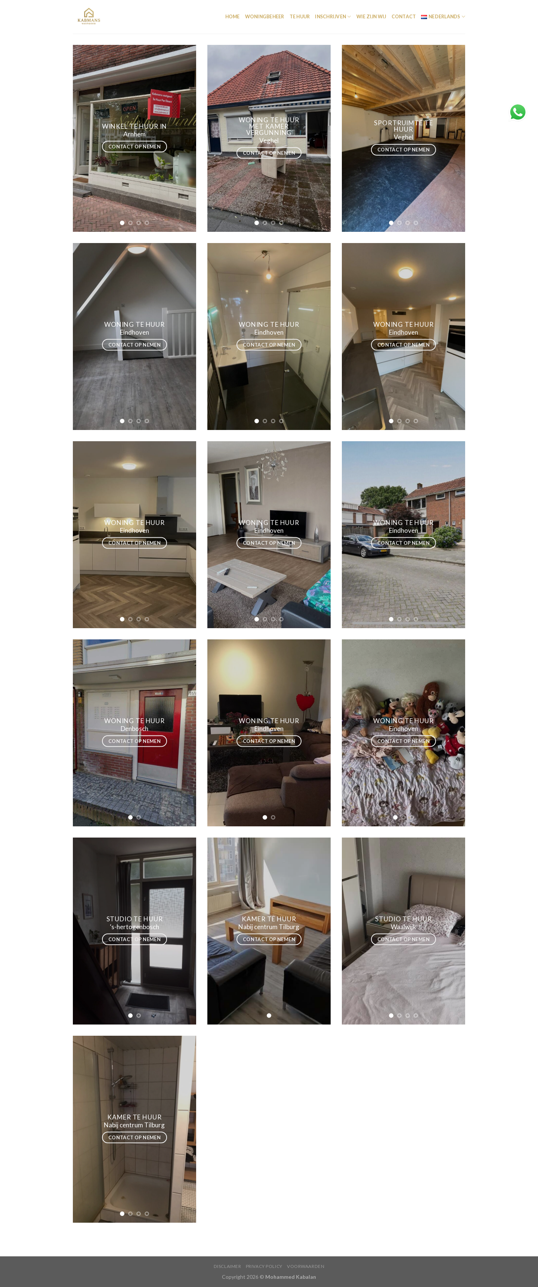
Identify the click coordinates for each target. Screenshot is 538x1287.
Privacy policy (264, 1266)
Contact (404, 16)
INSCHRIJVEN (333, 16)
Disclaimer (227, 1266)
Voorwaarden (306, 1266)
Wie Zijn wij (371, 16)
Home (232, 16)
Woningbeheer (264, 16)
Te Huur (300, 16)
